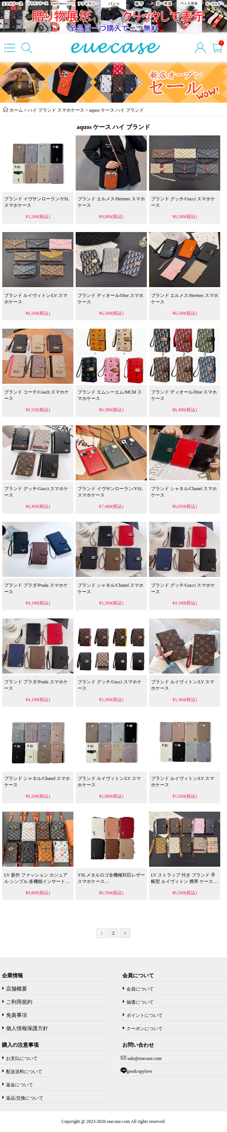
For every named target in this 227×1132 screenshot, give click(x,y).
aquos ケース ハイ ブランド (116, 110)
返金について (19, 1084)
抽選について (140, 1002)
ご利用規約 (19, 1002)
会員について (140, 989)
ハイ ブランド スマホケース (56, 110)
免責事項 (16, 1015)
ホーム (16, 110)
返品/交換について (24, 1098)
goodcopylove (139, 1071)
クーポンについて (144, 1028)
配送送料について (24, 1071)
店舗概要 (16, 989)
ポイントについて (144, 1015)
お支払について (22, 1058)
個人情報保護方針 (27, 1028)
